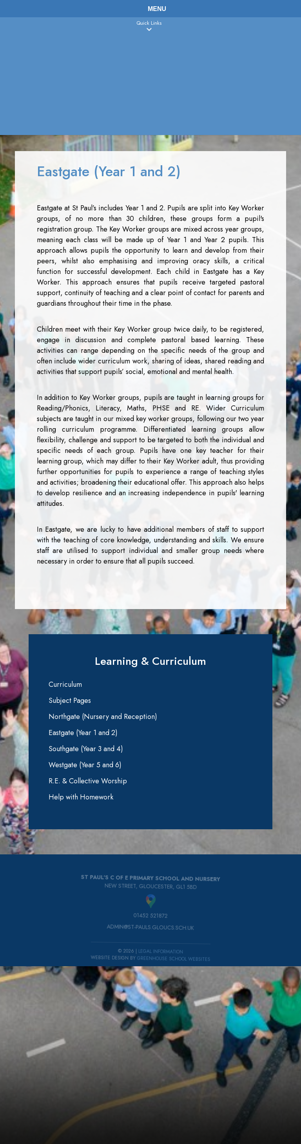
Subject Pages (70, 700)
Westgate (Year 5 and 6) (85, 765)
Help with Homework (81, 797)
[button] (149, 29)
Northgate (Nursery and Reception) (103, 717)
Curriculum (65, 684)
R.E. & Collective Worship (88, 781)
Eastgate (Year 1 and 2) (83, 733)
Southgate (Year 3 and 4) (86, 749)
